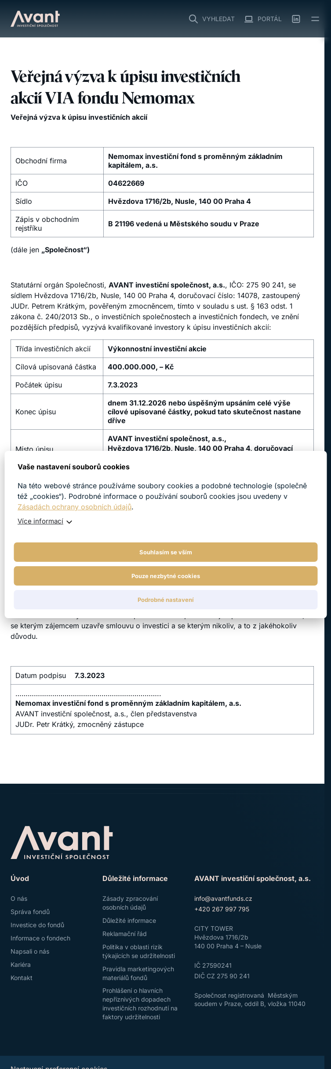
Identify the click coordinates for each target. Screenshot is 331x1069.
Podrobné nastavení (166, 599)
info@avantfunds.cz (223, 898)
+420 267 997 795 (221, 909)
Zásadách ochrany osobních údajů (74, 506)
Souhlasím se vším (165, 552)
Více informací (40, 521)
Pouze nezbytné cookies (165, 575)
